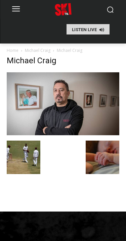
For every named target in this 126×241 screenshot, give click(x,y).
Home (12, 50)
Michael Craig (37, 50)
